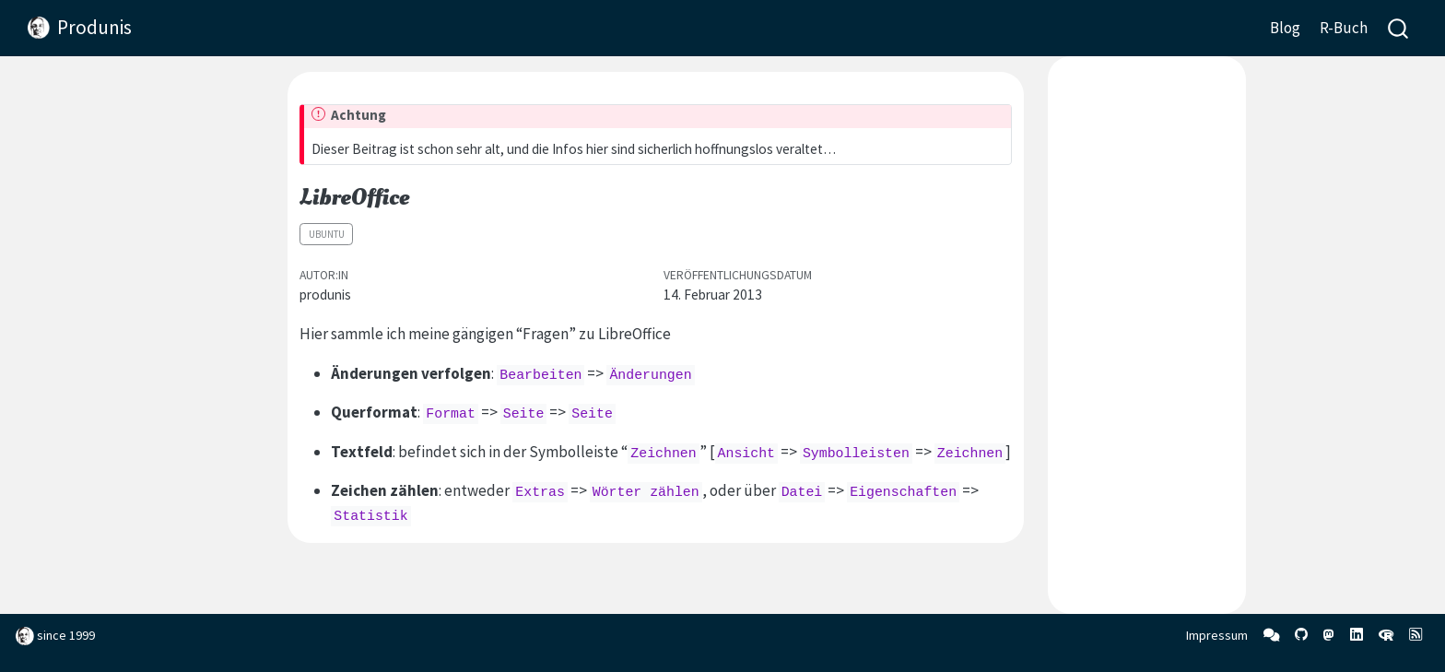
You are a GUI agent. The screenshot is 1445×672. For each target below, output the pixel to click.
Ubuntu (327, 234)
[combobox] (1398, 28)
